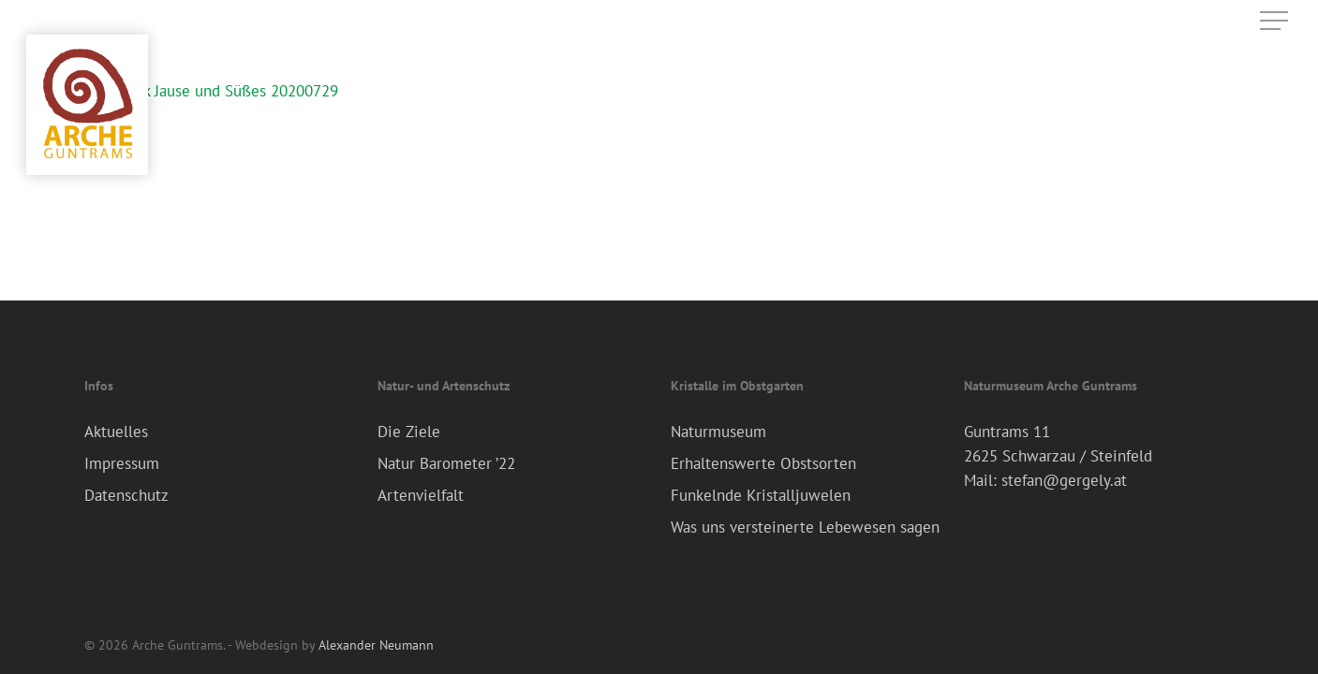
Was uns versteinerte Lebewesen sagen (805, 527)
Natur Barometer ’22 (446, 463)
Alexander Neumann (376, 645)
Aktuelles (116, 431)
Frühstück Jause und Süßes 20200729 (211, 91)
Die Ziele (409, 431)
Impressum (121, 463)
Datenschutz (126, 495)
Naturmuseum (718, 431)
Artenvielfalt (421, 495)
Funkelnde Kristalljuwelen (761, 495)
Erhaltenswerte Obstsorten (763, 463)
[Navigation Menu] (1276, 21)
